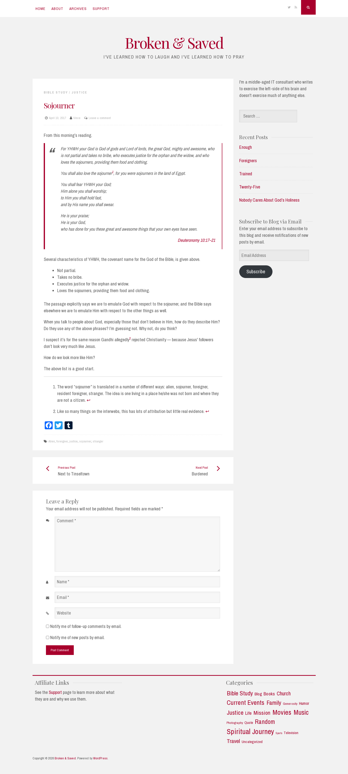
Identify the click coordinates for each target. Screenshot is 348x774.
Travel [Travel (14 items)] (233, 741)
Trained (245, 174)
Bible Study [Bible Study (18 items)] (240, 693)
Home (40, 8)
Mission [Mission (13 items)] (262, 712)
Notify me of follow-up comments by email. (85, 626)
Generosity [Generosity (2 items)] (290, 704)
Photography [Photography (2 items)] (235, 723)
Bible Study (56, 92)
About (57, 8)
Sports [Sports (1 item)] (279, 733)
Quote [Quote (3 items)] (248, 722)
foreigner (62, 441)
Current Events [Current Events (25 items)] (245, 702)
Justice (79, 92)
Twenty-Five (249, 187)
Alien (51, 441)
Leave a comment (100, 118)
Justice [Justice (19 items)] (235, 713)
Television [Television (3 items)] (291, 733)
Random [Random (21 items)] (265, 722)
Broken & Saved (174, 42)
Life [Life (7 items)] (248, 713)
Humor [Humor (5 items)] (304, 703)
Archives (78, 8)
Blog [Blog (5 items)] (258, 694)
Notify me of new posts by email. (77, 637)
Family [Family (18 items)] (274, 703)
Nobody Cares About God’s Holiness (269, 200)
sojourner (85, 441)
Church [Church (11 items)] (284, 693)
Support (101, 8)
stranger (98, 441)
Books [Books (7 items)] (269, 694)
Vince (76, 118)
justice (73, 441)
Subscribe (255, 271)
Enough (245, 147)
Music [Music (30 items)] (301, 712)
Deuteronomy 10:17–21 (196, 240)
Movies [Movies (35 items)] (282, 712)
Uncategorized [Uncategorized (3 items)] (252, 742)
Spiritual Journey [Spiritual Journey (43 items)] (250, 731)
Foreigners (248, 160)
